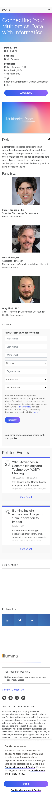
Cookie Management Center (20, 767)
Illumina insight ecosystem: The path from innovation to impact (27, 516)
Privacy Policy (16, 773)
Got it (26, 783)
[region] (26, 768)
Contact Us (18, 689)
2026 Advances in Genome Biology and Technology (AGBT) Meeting (27, 467)
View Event (26, 497)
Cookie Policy (38, 770)
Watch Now (26, 93)
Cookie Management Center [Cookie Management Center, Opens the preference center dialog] (26, 790)
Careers (6, 689)
